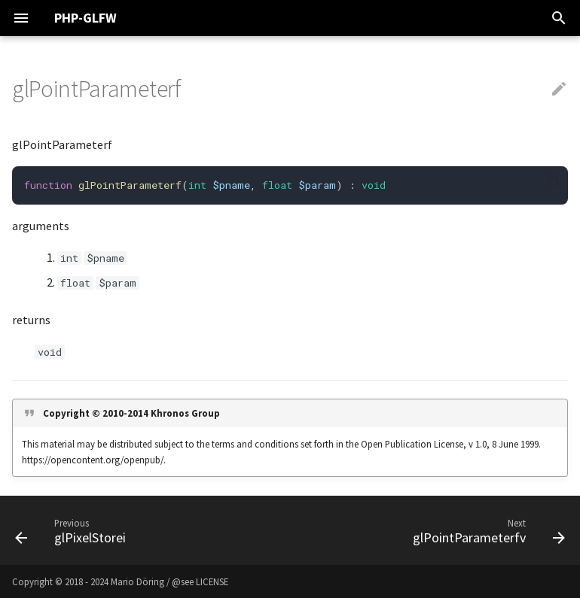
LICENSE (212, 581)
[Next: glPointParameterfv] (486, 530)
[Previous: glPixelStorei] (73, 530)
